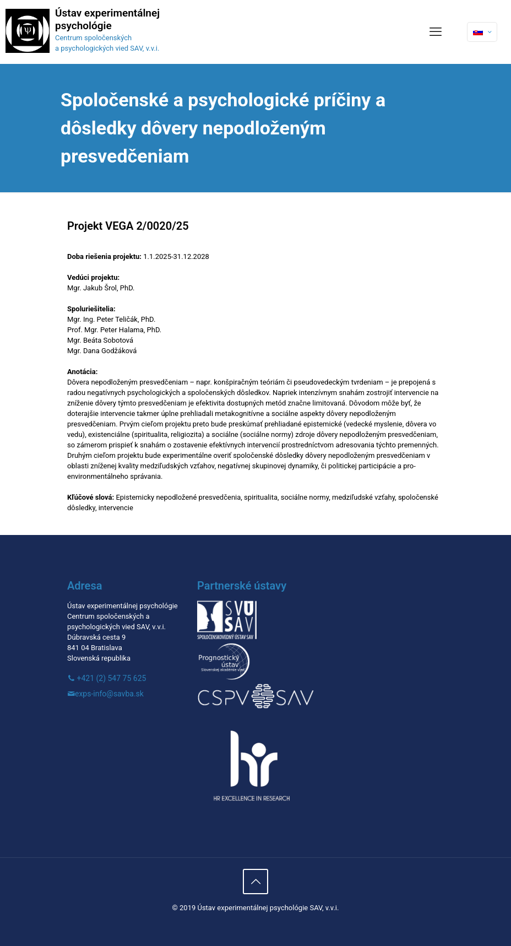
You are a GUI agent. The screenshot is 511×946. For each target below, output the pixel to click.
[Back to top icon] (255, 881)
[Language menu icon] (482, 32)
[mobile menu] (435, 32)
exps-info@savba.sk (109, 693)
